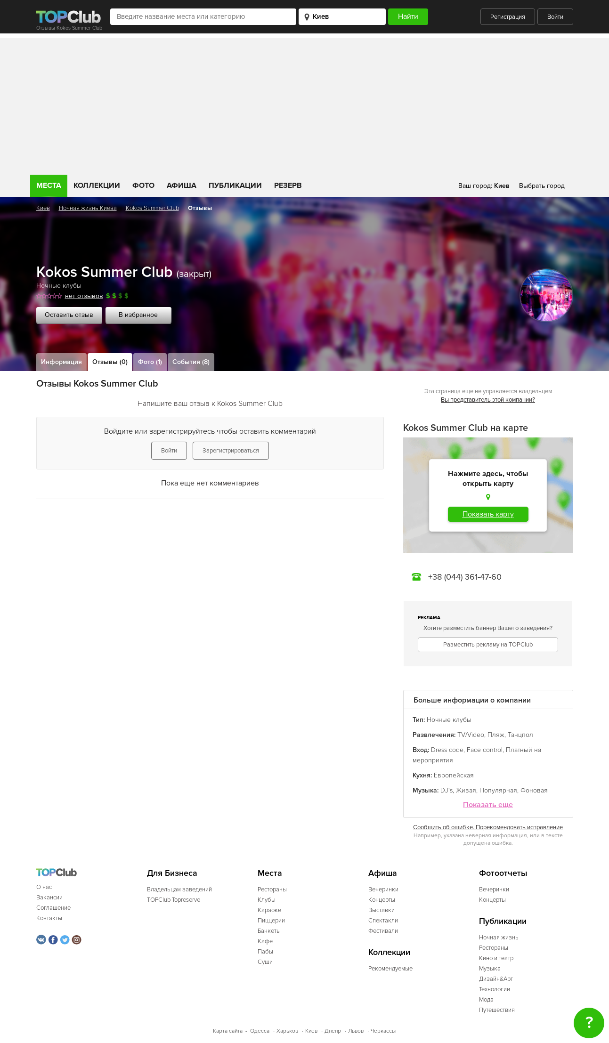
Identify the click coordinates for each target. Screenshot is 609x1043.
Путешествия (497, 1010)
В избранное (138, 315)
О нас (44, 887)
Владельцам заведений (179, 889)
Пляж (495, 735)
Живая (466, 790)
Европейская (454, 775)
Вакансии (49, 897)
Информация (61, 362)
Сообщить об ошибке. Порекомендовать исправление (488, 827)
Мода (486, 999)
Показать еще (488, 804)
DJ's (446, 790)
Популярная (498, 790)
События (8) (191, 362)
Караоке (269, 910)
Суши (265, 962)
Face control (485, 750)
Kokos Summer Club (152, 208)
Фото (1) (150, 362)
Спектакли (383, 920)
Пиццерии (271, 920)
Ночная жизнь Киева (88, 208)
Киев (43, 208)
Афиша (181, 185)
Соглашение (53, 908)
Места (48, 185)
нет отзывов (84, 296)
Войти (555, 17)
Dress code (447, 750)
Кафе (265, 941)
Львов (356, 1031)
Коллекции (96, 185)
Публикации (235, 185)
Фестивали (383, 931)
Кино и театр (496, 958)
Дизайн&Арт (496, 979)
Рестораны (272, 889)
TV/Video (470, 735)
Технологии (494, 989)
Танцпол (520, 735)
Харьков (287, 1031)
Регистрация (507, 17)
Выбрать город (542, 186)
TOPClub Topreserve (173, 900)
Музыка (490, 968)
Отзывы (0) (110, 362)
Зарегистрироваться (231, 450)
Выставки (381, 910)
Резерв (288, 185)
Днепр (333, 1031)
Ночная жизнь (499, 937)
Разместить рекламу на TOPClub (488, 644)
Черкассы (383, 1031)
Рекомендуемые (390, 968)
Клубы (267, 900)
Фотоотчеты (503, 873)
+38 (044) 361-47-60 (465, 577)
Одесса (259, 1031)
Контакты (49, 918)
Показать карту (488, 514)
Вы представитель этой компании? (488, 400)
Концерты (381, 900)
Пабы (265, 951)
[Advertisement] (304, 104)
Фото (143, 185)
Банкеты (269, 931)
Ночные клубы (58, 286)
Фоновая (534, 790)
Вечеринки (383, 889)
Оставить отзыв (69, 315)
